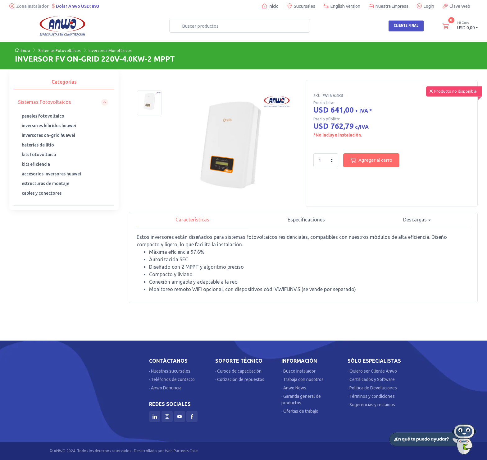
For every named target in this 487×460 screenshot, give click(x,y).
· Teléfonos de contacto (172, 379)
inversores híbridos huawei (49, 125)
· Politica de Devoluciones (372, 387)
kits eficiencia (36, 164)
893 (95, 6)
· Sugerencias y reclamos (371, 404)
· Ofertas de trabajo (299, 411)
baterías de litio (38, 144)
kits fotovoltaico (39, 154)
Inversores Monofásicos (110, 50)
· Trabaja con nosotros (302, 379)
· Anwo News (293, 387)
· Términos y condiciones (371, 396)
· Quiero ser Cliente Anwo (372, 371)
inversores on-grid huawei (48, 135)
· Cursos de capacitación (238, 371)
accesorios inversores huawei (51, 173)
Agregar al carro (371, 160)
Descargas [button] (415, 219)
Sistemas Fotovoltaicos (59, 50)
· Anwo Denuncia (165, 387)
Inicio (270, 6)
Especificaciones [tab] (306, 219)
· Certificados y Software (371, 379)
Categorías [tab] (64, 82)
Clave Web (456, 6)
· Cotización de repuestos (239, 379)
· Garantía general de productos (301, 399)
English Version (342, 6)
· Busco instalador (298, 371)
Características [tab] (192, 219)
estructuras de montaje (45, 183)
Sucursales (301, 6)
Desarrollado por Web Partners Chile (166, 451)
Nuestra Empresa (388, 6)
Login (425, 6)
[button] (63, 102)
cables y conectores (41, 193)
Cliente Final (406, 25)
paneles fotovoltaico (43, 116)
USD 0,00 (467, 25)
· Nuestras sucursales (169, 371)
